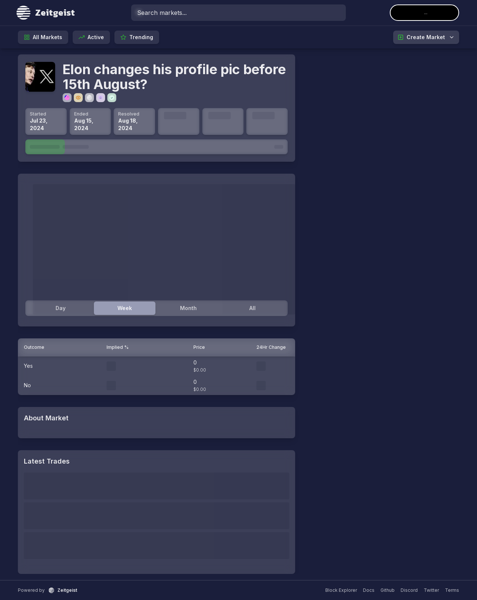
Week (124, 308)
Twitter (431, 590)
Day (61, 308)
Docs (369, 590)
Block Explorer (341, 590)
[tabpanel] (156, 251)
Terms (452, 590)
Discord (409, 590)
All (252, 308)
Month (188, 308)
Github (387, 590)
